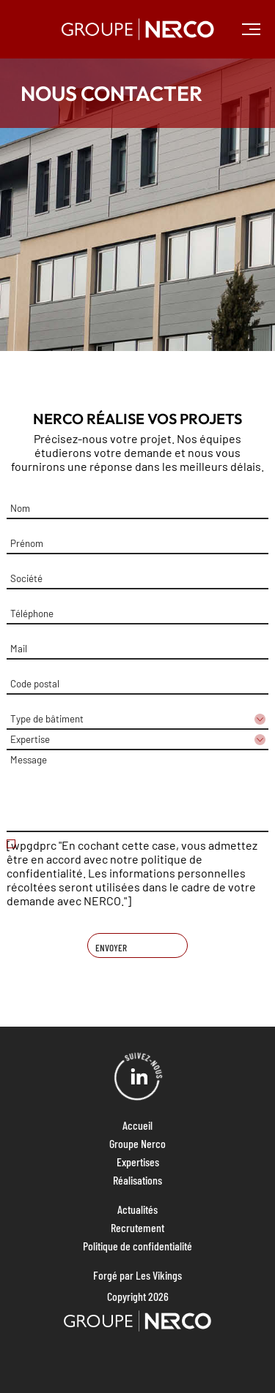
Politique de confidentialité (137, 1246)
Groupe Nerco (137, 1143)
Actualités (137, 1209)
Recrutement (137, 1227)
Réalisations (137, 1180)
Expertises (138, 1162)
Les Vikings (159, 1275)
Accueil (137, 1125)
